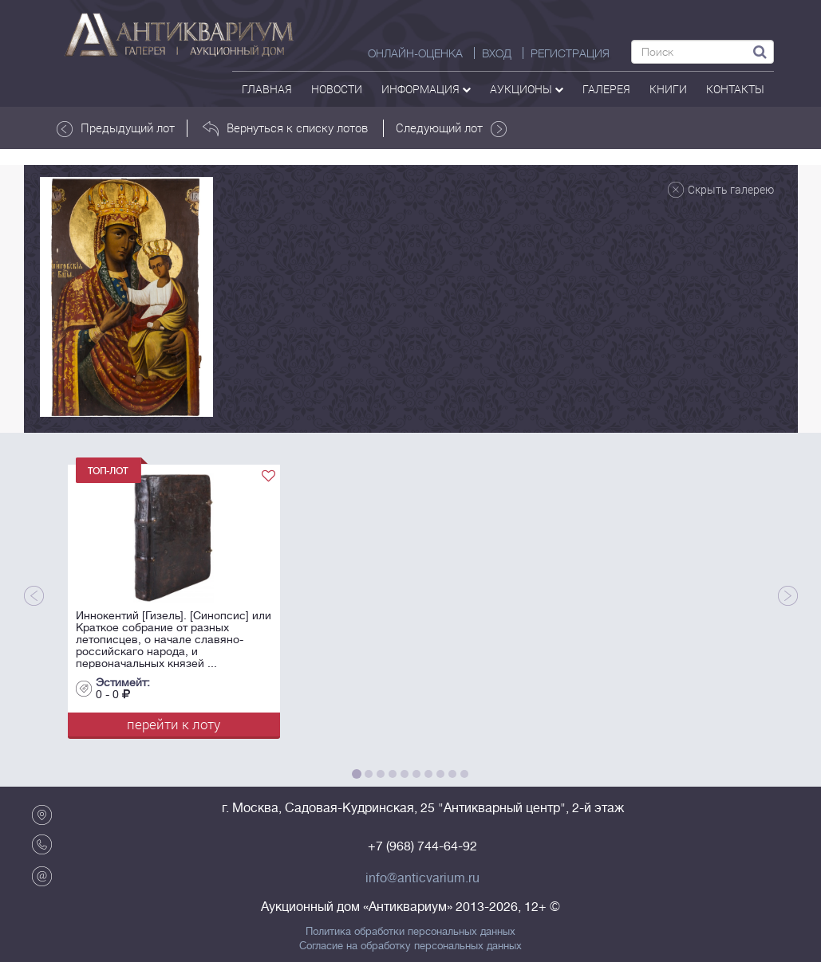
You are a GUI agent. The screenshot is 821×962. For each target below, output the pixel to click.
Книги (668, 88)
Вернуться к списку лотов (285, 128)
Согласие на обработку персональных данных (410, 946)
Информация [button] (426, 88)
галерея (606, 88)
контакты (735, 88)
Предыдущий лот (116, 128)
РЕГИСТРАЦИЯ (570, 53)
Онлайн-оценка (415, 53)
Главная (267, 88)
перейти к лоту (173, 724)
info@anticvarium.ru (422, 878)
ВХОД (496, 53)
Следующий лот (451, 128)
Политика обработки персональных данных (410, 932)
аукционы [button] (526, 88)
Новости (336, 88)
